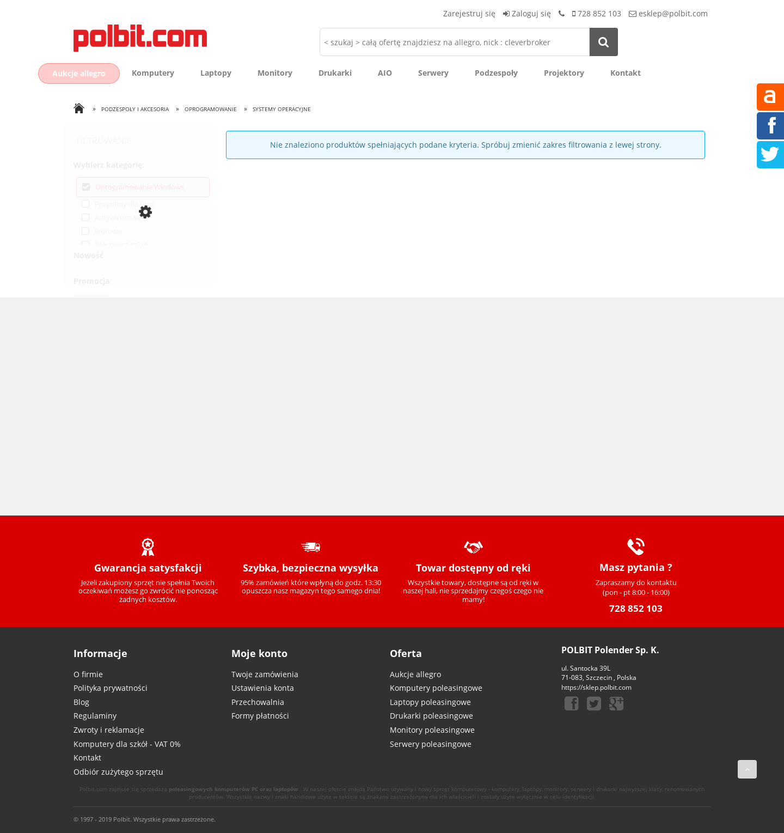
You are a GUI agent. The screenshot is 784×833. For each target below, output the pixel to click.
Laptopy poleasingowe (430, 702)
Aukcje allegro (79, 73)
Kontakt (625, 73)
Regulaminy (95, 715)
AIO (385, 73)
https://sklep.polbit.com (596, 687)
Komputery (153, 73)
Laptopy (215, 73)
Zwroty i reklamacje (109, 730)
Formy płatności (260, 715)
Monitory (275, 73)
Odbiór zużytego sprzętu (118, 772)
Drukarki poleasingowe (431, 715)
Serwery (433, 73)
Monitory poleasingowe (432, 730)
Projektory (564, 73)
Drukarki (335, 73)
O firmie (88, 674)
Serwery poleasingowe (430, 744)
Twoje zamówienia (264, 674)
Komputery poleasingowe (436, 688)
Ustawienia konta (262, 688)
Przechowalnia (257, 702)
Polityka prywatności (111, 688)
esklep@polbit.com (673, 13)
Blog (81, 702)
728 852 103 (599, 13)
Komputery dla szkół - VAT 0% (127, 744)
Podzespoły (496, 73)
